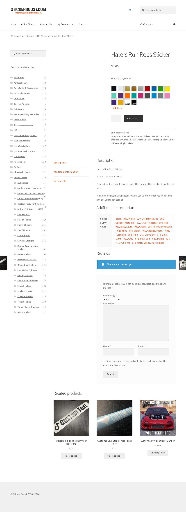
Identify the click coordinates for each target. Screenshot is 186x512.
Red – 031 (147, 88)
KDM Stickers (23, 235)
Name (107, 346)
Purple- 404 (113, 102)
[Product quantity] (116, 118)
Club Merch (19, 98)
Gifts (16, 130)
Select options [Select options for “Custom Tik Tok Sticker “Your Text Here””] (71, 455)
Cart (81, 24)
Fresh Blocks (20, 119)
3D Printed (19, 77)
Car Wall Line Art (22, 93)
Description (60, 162)
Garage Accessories (23, 124)
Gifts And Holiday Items (25, 135)
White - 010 (120, 88)
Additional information (66, 171)
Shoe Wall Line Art (22, 172)
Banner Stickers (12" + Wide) (31, 193)
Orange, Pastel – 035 (127, 95)
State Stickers (24, 285)
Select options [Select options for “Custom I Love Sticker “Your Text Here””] (114, 455)
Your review (109, 303)
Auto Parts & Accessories (26, 88)
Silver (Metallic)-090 (152, 222)
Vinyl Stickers (28, 36)
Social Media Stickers (27, 280)
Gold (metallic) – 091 (153, 218)
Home (17, 36)
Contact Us (46, 24)
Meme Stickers (145, 139)
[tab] (71, 162)
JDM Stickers (43, 36)
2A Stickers (22, 182)
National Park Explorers (25, 151)
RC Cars (17, 167)
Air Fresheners (21, 82)
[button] (114, 89)
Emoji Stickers (24, 219)
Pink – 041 (140, 95)
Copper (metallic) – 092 (128, 222)
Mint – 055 (113, 95)
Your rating (109, 295)
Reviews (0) (60, 181)
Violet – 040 (120, 95)
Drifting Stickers (25, 209)
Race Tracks (20, 161)
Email (142, 346)
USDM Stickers (24, 312)
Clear (120, 107)
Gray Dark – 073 (147, 95)
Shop (13, 24)
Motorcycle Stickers (26, 259)
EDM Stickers (128, 136)
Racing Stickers (160, 139)
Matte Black (157, 242)
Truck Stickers (24, 301)
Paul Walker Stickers (27, 270)
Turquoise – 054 (134, 95)
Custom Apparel (21, 103)
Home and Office (22, 140)
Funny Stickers (143, 136)
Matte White (143, 242)
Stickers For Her (25, 291)
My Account (63, 24)
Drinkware (19, 109)
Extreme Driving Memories (26, 114)
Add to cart (133, 118)
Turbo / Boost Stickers (28, 307)
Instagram (130, 10)
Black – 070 (121, 218)
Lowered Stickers (128, 139)
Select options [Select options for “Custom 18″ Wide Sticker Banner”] (158, 452)
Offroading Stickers (26, 264)
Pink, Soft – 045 (167, 95)
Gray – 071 (160, 95)
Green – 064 (160, 88)
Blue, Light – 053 (154, 95)
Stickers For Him (25, 296)
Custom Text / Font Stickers (30, 203)
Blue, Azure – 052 (154, 88)
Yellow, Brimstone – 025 (167, 88)
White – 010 (134, 218)
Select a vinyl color (121, 78)
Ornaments (19, 156)
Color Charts (28, 24)
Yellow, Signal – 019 (120, 102)
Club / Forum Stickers (27, 198)
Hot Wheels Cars (22, 146)
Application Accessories (29, 188)
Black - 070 (113, 88)
